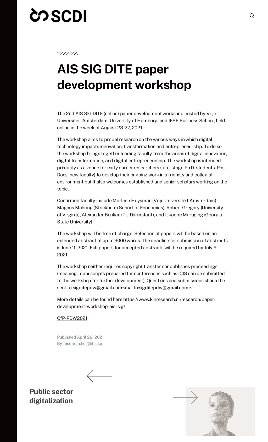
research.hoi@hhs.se (82, 344)
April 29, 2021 (90, 338)
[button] (8, 221)
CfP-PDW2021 (72, 319)
